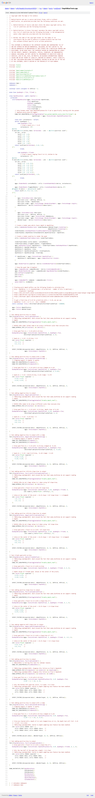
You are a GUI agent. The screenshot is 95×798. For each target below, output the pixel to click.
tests (51, 8)
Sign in (91, 3)
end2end (57, 8)
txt (88, 795)
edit (45, 12)
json (91, 795)
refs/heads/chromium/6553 (26, 8)
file (40, 12)
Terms (20, 795)
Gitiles (10, 795)
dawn (7, 8)
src (41, 8)
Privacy (15, 795)
